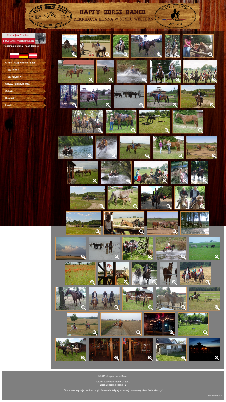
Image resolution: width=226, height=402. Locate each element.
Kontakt (9, 98)
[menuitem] (25, 62)
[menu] (25, 84)
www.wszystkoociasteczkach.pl (146, 390)
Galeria (9, 91)
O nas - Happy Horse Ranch (20, 62)
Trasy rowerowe (14, 76)
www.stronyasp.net (215, 395)
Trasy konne (12, 69)
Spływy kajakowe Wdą (17, 84)
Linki (8, 105)
